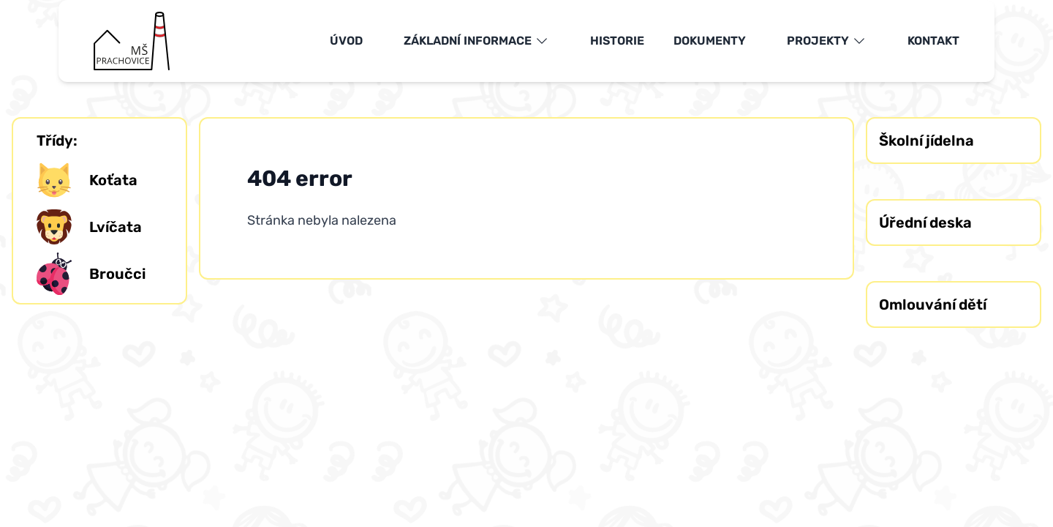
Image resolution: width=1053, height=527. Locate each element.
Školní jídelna (926, 140)
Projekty (827, 41)
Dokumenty (709, 41)
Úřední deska (925, 222)
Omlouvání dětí (932, 304)
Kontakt (933, 41)
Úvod (346, 41)
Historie (617, 41)
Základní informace (476, 41)
